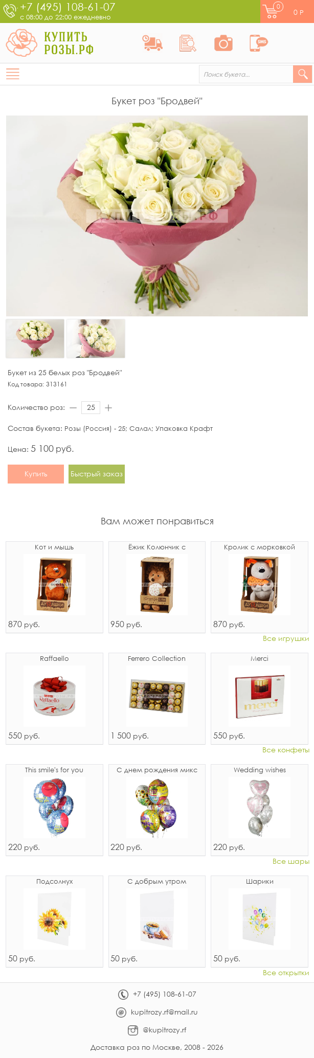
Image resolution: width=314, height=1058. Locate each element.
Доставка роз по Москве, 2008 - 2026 (157, 1047)
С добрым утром (156, 882)
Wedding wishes (260, 770)
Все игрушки (286, 638)
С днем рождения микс (157, 770)
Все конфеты (285, 750)
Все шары (291, 861)
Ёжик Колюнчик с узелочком (157, 548)
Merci (259, 659)
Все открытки (286, 973)
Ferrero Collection (157, 659)
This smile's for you (54, 770)
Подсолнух (54, 882)
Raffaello (54, 659)
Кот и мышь (54, 547)
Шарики (260, 882)
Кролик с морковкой (259, 547)
